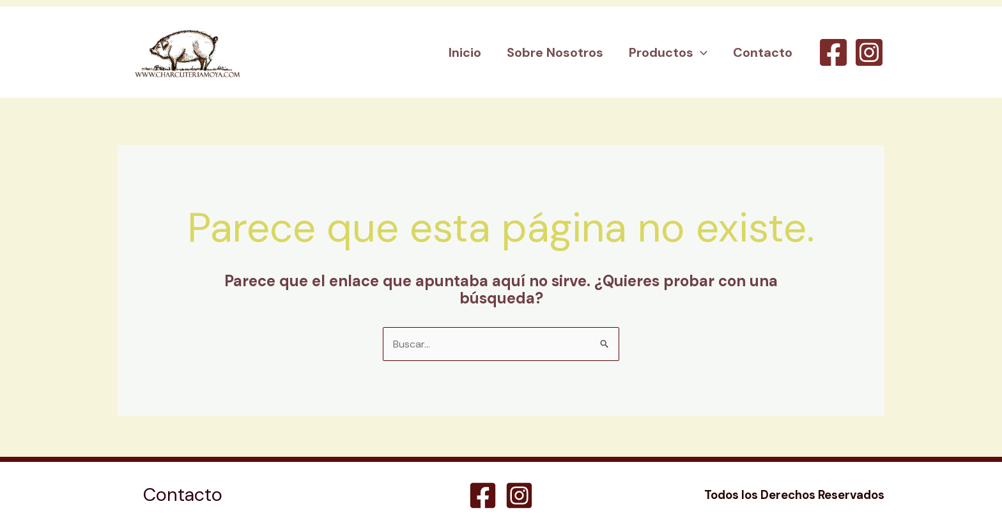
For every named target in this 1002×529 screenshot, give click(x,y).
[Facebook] (833, 52)
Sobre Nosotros (555, 52)
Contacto (762, 52)
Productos (668, 52)
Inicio (465, 52)
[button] (700, 52)
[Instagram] (869, 52)
